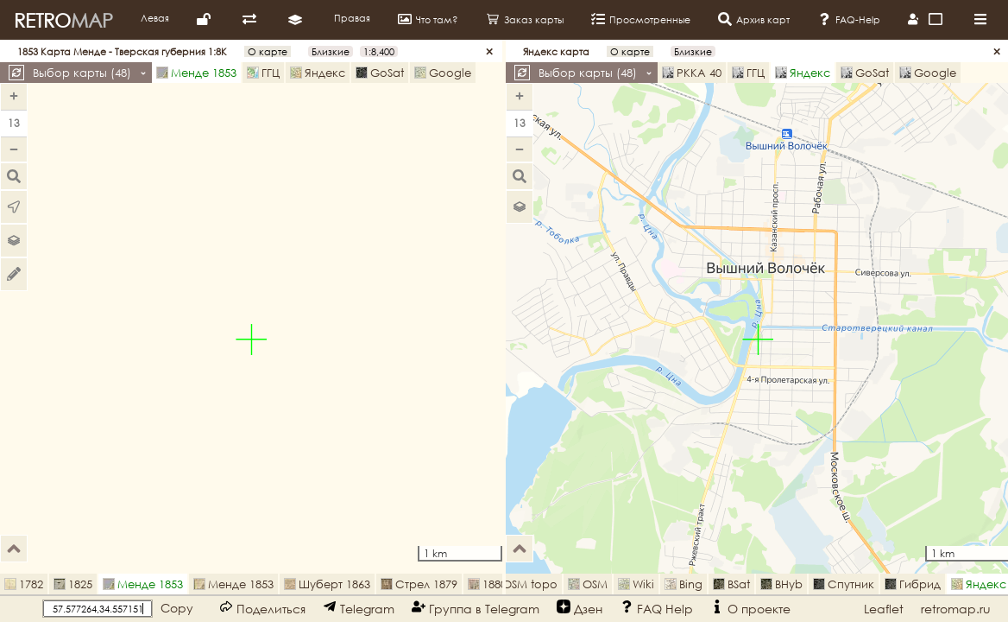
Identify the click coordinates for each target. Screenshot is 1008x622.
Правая (352, 17)
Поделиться (262, 608)
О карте (267, 51)
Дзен (579, 608)
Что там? (428, 19)
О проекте (750, 608)
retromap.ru (956, 608)
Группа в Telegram (475, 608)
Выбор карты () (90, 72)
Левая (155, 17)
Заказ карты (525, 19)
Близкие (331, 51)
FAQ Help (656, 608)
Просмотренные (640, 19)
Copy (177, 607)
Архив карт (754, 19)
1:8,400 (378, 51)
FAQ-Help (848, 19)
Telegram (358, 608)
